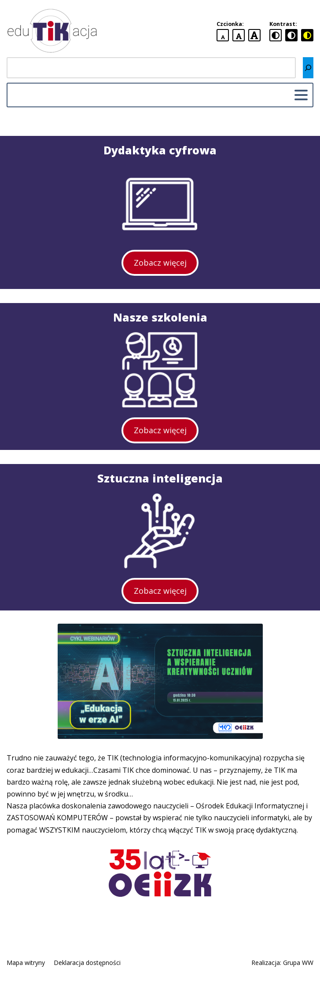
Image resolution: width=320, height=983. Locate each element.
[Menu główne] (301, 95)
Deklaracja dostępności (87, 962)
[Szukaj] (308, 67)
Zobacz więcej (160, 262)
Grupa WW (298, 962)
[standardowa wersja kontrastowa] (275, 35)
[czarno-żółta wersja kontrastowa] (307, 35)
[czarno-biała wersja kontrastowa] (291, 35)
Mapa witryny (26, 962)
